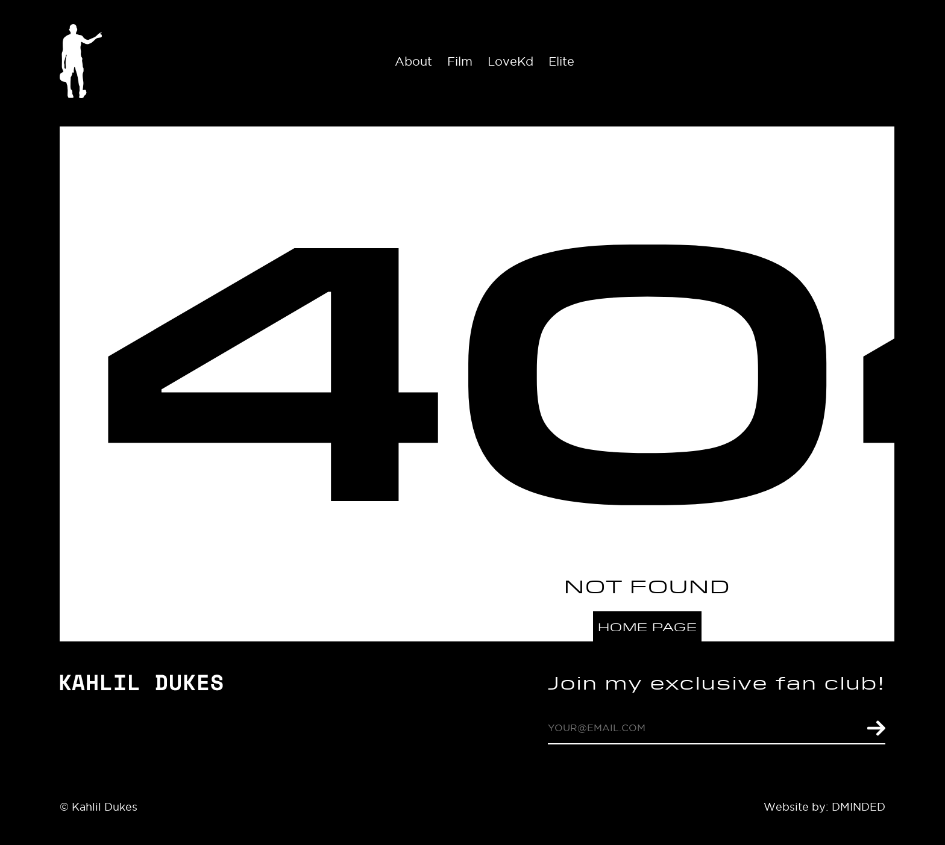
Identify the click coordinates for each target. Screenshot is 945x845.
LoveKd (510, 61)
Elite (561, 61)
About (413, 61)
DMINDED (858, 806)
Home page (647, 627)
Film (459, 61)
